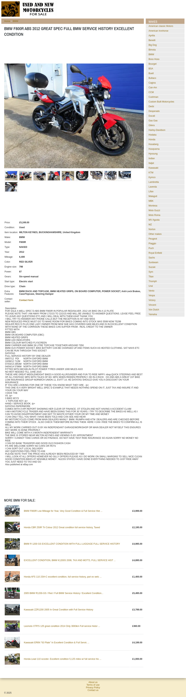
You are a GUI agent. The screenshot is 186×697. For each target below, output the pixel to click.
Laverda (153, 186)
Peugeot (153, 238)
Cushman (153, 97)
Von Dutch (154, 309)
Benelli (152, 40)
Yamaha (153, 314)
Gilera (152, 125)
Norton (152, 229)
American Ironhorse (158, 30)
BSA (151, 68)
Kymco (152, 177)
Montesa (153, 205)
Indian (152, 158)
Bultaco (152, 78)
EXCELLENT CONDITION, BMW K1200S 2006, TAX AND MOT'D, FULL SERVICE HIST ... (70, 560)
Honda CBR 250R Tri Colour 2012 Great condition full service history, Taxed (62, 527)
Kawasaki (153, 168)
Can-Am (153, 87)
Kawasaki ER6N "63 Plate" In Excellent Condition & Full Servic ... (56, 642)
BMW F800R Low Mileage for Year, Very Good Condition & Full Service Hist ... (63, 511)
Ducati (152, 116)
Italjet (151, 163)
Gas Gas (153, 120)
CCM (151, 92)
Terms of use (93, 685)
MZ (150, 224)
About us (92, 682)
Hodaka (152, 134)
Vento (151, 290)
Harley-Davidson (157, 130)
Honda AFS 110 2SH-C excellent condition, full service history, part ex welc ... (63, 576)
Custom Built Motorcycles (161, 101)
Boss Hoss (154, 59)
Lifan (151, 191)
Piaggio (152, 243)
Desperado (154, 111)
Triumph (153, 281)
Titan (151, 276)
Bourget (153, 64)
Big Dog (153, 45)
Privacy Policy (93, 687)
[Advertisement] (73, 51)
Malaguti (153, 196)
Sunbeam (153, 262)
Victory (152, 300)
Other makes (155, 234)
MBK (151, 201)
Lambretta (154, 182)
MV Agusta (154, 220)
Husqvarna (154, 149)
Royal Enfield (155, 253)
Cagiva (152, 82)
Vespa (152, 295)
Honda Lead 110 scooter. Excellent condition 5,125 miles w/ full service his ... (62, 659)
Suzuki (152, 267)
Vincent (152, 305)
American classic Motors (161, 26)
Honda (152, 139)
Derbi (151, 106)
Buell (151, 73)
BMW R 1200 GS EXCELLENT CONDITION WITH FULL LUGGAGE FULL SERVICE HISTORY (72, 544)
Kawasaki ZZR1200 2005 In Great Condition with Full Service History (58, 609)
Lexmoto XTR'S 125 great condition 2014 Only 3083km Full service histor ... (62, 626)
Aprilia (152, 35)
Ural (151, 286)
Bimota (152, 49)
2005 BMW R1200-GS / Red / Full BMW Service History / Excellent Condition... (63, 593)
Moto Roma (154, 215)
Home (7, 21)
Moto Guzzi (154, 210)
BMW (15, 21)
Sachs (152, 257)
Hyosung (153, 153)
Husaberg (153, 144)
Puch (151, 248)
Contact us (93, 690)
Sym (151, 272)
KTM (151, 172)
